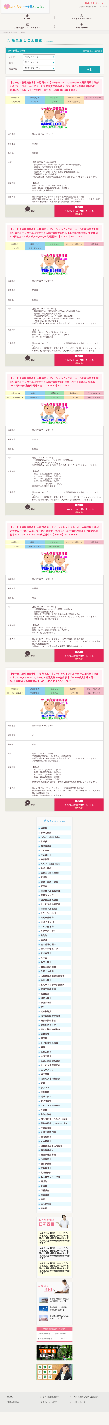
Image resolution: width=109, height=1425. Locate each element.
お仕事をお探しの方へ (50, 1410)
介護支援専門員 (48, 1146)
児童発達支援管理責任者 (53, 989)
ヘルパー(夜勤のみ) (50, 877)
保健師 (44, 953)
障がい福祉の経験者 (50, 1043)
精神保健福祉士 (48, 1163)
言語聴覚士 (46, 1181)
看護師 (44, 891)
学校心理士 (46, 993)
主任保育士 (46, 1217)
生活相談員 (46, 1150)
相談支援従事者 (48, 1034)
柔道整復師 (46, 1186)
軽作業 (44, 971)
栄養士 (44, 1096)
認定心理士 (46, 1011)
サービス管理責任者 (50, 1078)
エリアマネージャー (50, 1119)
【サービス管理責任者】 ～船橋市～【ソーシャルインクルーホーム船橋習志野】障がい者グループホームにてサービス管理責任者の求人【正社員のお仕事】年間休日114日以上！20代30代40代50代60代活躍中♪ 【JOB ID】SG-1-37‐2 (54, 246)
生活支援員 (46, 1069)
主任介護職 (46, 1128)
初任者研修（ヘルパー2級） (54, 1132)
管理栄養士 (46, 1016)
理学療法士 (46, 1177)
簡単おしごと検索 (17, 34)
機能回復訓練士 (48, 980)
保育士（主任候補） (50, 886)
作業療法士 (46, 1172)
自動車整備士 (47, 931)
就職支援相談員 (48, 1002)
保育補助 (45, 1105)
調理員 (44, 1052)
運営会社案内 (13, 1416)
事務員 (44, 1222)
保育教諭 (45, 873)
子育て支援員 (47, 985)
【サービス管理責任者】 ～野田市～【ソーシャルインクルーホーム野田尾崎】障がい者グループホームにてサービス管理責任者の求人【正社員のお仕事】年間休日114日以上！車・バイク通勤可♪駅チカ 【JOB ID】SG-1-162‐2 (54, 100)
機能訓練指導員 (48, 1168)
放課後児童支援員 (49, 913)
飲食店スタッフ (48, 1038)
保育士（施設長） (49, 922)
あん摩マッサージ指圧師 (53, 998)
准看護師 (45, 1208)
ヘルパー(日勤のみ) (50, 850)
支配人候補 (46, 1065)
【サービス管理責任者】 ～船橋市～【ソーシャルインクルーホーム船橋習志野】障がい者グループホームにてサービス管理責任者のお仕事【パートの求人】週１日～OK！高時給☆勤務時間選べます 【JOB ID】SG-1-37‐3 (54, 395)
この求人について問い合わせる (80, 223)
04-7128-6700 (96, 3)
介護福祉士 (46, 1141)
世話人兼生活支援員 (50, 1074)
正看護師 (45, 1204)
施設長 (44, 841)
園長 (43, 1061)
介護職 (44, 1123)
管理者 (44, 899)
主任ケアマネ (47, 1083)
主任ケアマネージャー (51, 962)
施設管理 (45, 1047)
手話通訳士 (46, 868)
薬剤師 (44, 949)
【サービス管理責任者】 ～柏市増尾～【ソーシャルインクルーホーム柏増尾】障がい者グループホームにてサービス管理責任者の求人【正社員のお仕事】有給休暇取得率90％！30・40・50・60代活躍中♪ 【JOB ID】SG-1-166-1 (54, 544)
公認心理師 (46, 882)
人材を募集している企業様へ (86, 1410)
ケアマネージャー (49, 944)
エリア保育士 (47, 940)
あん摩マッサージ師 (50, 1190)
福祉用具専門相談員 (50, 1092)
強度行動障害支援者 (50, 1029)
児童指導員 (46, 1025)
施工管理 (45, 1087)
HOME (5, 34)
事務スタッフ (47, 908)
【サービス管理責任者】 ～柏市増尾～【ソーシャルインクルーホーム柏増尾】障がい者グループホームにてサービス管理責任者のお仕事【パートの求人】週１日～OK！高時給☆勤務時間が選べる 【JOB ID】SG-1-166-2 (54, 691)
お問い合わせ (79, 1416)
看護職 (44, 1199)
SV (42, 1020)
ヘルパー (45, 864)
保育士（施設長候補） (51, 904)
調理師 (44, 1195)
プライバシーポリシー (50, 1416)
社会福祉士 (46, 1154)
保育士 (44, 1213)
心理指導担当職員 (49, 1056)
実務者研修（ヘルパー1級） (54, 1137)
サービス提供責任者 (50, 917)
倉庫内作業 (46, 846)
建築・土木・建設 (49, 895)
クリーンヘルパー (49, 926)
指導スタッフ (47, 1110)
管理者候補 (46, 1114)
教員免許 (45, 1007)
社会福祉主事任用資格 (51, 1159)
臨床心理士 (46, 976)
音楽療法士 (46, 967)
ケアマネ (45, 1101)
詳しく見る (31, 224)
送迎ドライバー (48, 935)
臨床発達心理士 (48, 958)
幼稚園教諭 (46, 859)
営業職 (44, 855)
